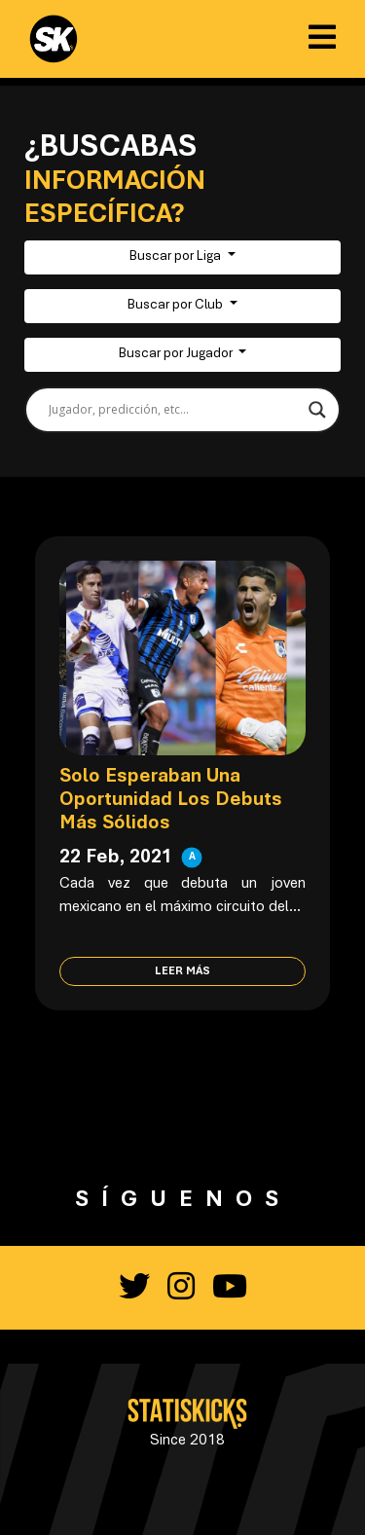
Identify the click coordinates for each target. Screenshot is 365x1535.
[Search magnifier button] (317, 409)
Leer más (182, 971)
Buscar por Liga (176, 257)
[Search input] (174, 409)
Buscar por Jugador (177, 354)
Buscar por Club (177, 305)
